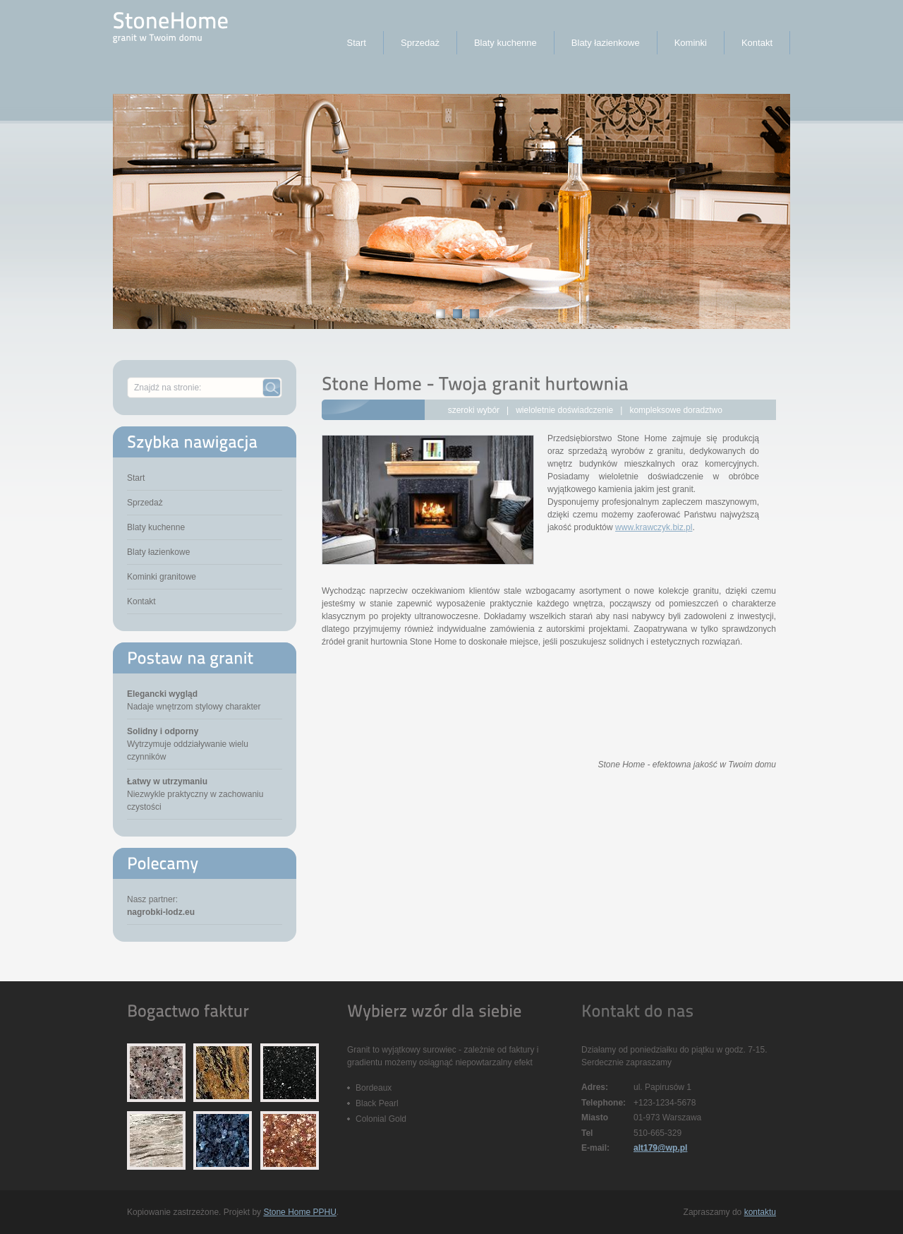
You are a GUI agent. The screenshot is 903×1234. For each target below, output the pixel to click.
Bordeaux (374, 1088)
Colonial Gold (381, 1119)
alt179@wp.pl (660, 1148)
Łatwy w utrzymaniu (167, 781)
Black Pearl (377, 1103)
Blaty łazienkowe (158, 552)
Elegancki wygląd (162, 694)
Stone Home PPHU (299, 1212)
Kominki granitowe (161, 577)
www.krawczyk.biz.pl (653, 527)
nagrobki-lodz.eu (161, 912)
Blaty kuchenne (156, 527)
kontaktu (760, 1212)
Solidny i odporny (162, 731)
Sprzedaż (145, 503)
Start (136, 478)
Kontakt (141, 601)
